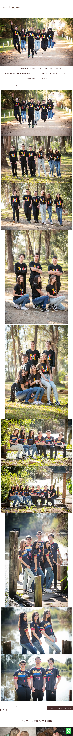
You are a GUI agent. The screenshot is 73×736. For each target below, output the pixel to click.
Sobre (43, 6)
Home (34, 6)
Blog (57, 10)
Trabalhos (54, 6)
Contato (66, 10)
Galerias (66, 6)
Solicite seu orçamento (60, 708)
